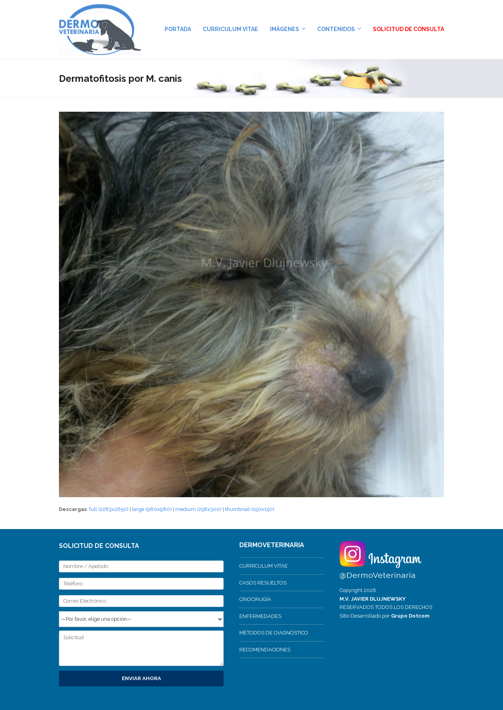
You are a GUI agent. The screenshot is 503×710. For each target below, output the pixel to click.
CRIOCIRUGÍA (255, 599)
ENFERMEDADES (260, 616)
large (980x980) (152, 509)
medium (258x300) (198, 509)
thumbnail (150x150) (249, 509)
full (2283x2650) (109, 509)
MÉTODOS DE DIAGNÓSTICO (273, 633)
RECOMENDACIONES (264, 650)
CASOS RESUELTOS (262, 583)
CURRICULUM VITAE (263, 566)
